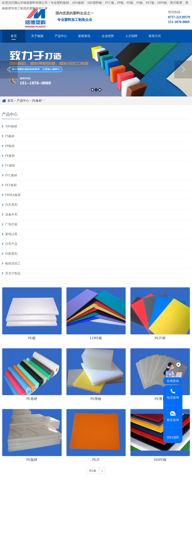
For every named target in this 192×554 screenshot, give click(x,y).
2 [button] (96, 90)
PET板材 (11, 185)
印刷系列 (11, 253)
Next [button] (183, 69)
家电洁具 (11, 234)
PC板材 (10, 165)
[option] (96, 69)
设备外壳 (11, 214)
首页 (14, 36)
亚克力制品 (12, 273)
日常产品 (11, 244)
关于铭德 (37, 36)
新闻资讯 (84, 36)
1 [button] (92, 90)
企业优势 (108, 36)
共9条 (92, 470)
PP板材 (10, 146)
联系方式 (155, 36)
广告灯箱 (11, 224)
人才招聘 (131, 36)
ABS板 (24, 549)
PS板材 (10, 136)
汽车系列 (11, 204)
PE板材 (37, 100)
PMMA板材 (13, 195)
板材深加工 (12, 263)
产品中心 (61, 36)
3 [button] (100, 90)
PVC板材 (11, 175)
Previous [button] (9, 69)
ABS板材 (11, 126)
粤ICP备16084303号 (80, 533)
